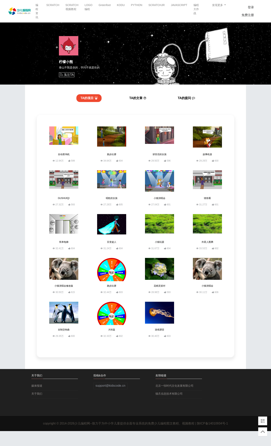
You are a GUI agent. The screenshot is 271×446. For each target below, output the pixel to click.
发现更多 (218, 5)
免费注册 (248, 15)
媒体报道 (36, 385)
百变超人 (111, 242)
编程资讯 (36, 11)
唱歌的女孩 (111, 198)
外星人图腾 (207, 242)
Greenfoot (105, 5)
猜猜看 (207, 198)
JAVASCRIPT (179, 5)
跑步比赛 (111, 154)
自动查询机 (64, 154)
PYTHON (136, 5)
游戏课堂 (159, 329)
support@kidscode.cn (110, 385)
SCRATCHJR (156, 5)
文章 (137, 98)
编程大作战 (196, 9)
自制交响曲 (64, 329)
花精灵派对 (159, 285)
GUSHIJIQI (63, 198)
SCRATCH (52, 5)
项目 (89, 98)
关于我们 (36, 393)
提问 (186, 98)
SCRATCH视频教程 (72, 7)
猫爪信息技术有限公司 (169, 393)
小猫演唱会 (159, 198)
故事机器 (207, 154)
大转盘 (111, 329)
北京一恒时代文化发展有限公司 (174, 385)
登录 (251, 7)
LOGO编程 (88, 7)
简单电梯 (63, 242)
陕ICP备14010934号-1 (212, 423)
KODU (121, 5)
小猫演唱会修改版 (63, 285)
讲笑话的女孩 (160, 154)
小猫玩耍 (159, 242)
